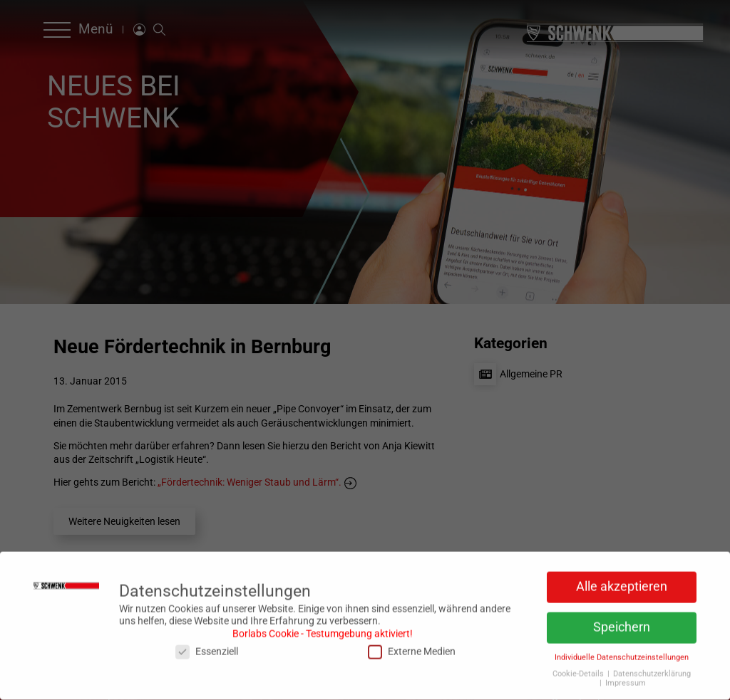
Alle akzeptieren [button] (621, 583)
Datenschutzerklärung (652, 670)
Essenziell (206, 648)
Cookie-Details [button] (579, 670)
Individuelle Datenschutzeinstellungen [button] (622, 654)
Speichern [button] (621, 624)
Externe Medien (412, 648)
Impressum (625, 679)
